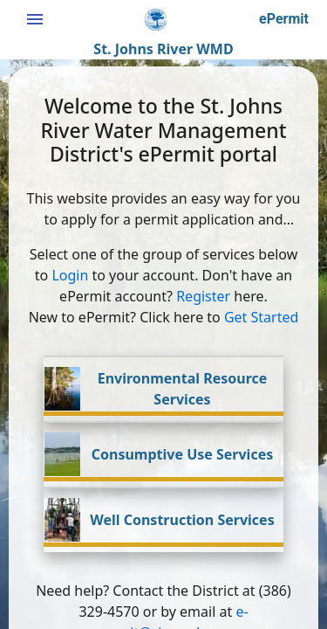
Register (203, 296)
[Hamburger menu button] (34, 19)
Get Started (261, 317)
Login (69, 275)
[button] (284, 19)
